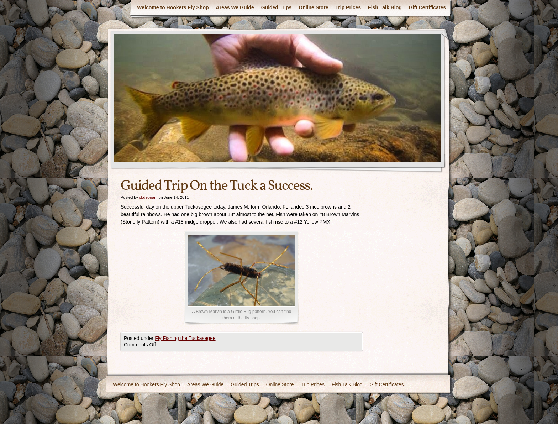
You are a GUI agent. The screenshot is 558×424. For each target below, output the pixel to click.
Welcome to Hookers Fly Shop (173, 7)
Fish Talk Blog (385, 7)
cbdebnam (148, 197)
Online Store (313, 7)
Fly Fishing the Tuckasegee (185, 338)
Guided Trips (276, 7)
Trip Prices (348, 7)
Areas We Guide (235, 7)
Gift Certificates (427, 7)
